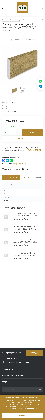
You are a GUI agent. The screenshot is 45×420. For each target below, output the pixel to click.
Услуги (5, 382)
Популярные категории (12, 375)
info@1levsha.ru (11, 358)
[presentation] (43, 177)
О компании (7, 369)
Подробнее (31, 409)
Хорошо (22, 415)
